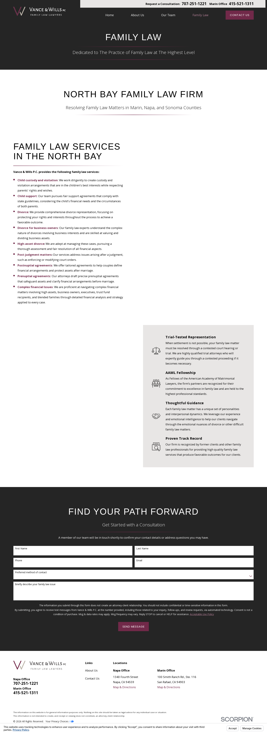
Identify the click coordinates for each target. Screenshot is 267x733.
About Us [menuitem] (137, 15)
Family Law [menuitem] (200, 15)
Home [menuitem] (109, 15)
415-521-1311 (241, 4)
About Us (91, 670)
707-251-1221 (194, 4)
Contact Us (239, 15)
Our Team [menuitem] (168, 15)
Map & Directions (124, 687)
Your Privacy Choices (60, 721)
